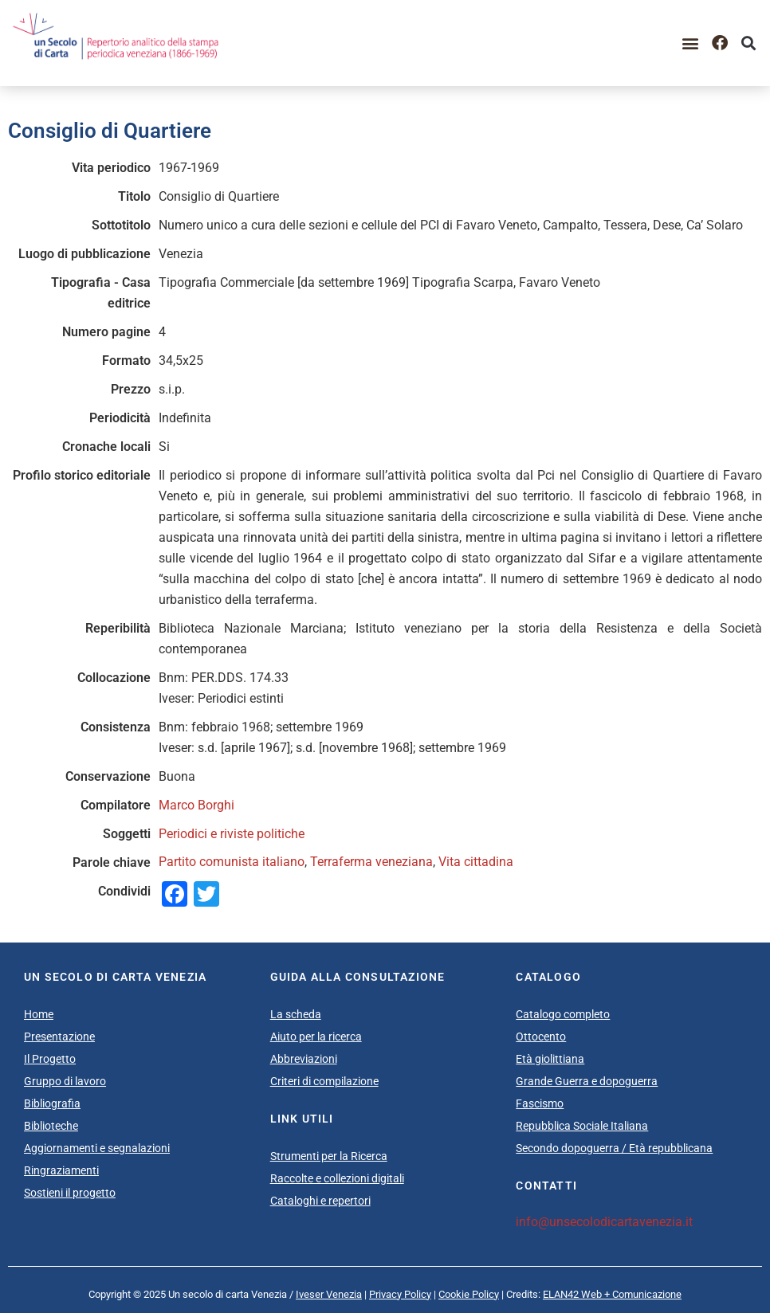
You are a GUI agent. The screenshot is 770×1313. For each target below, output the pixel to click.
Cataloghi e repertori (320, 1200)
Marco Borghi (196, 805)
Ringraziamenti (61, 1170)
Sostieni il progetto (70, 1192)
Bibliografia (52, 1103)
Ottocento (541, 1036)
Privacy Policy (400, 1294)
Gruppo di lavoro (65, 1081)
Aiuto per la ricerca (316, 1036)
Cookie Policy (468, 1294)
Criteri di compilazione (324, 1081)
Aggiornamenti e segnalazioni (97, 1148)
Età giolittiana (550, 1058)
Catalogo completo (563, 1014)
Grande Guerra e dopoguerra (587, 1081)
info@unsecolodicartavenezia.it (604, 1221)
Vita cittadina (475, 861)
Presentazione (59, 1036)
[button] (691, 42)
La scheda (295, 1014)
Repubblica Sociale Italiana (582, 1125)
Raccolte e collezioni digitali (337, 1178)
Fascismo (540, 1103)
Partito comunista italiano (231, 861)
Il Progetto (50, 1058)
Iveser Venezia (329, 1294)
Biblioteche (51, 1125)
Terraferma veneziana (371, 861)
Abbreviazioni (303, 1058)
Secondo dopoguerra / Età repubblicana (614, 1148)
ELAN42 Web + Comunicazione (612, 1294)
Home (38, 1014)
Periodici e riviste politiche (231, 833)
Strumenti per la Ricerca (328, 1156)
